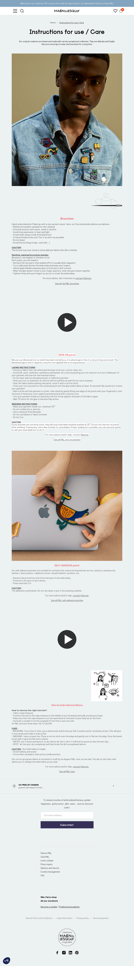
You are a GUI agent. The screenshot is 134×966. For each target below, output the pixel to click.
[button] (15, 10)
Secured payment (101, 918)
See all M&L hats (67, 771)
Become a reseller (49, 906)
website (69, 906)
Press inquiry (46, 864)
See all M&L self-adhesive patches (67, 600)
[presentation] (59, 835)
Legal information (64, 918)
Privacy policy (83, 918)
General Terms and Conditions (39, 918)
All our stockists (49, 900)
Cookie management (50, 871)
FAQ (42, 875)
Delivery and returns (50, 868)
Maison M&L (46, 853)
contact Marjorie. (81, 595)
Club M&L (45, 856)
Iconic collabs (47, 860)
